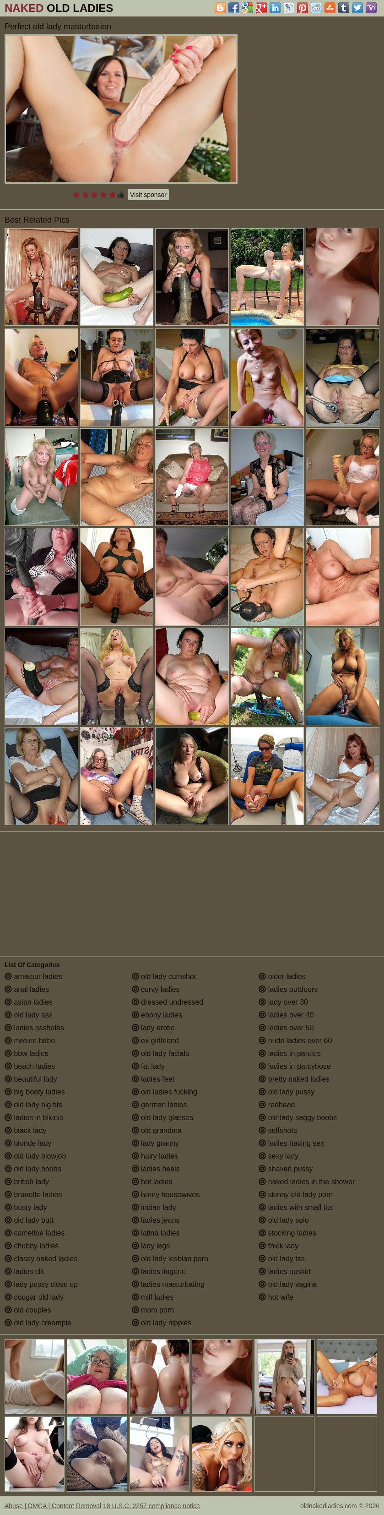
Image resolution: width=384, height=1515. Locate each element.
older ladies (282, 976)
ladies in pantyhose (294, 1066)
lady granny (155, 1143)
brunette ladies (33, 1194)
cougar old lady (34, 1297)
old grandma (157, 1130)
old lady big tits (33, 1105)
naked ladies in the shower (307, 1182)
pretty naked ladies (294, 1079)
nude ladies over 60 (295, 1041)
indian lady (154, 1207)
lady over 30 (283, 1002)
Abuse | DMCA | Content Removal (53, 1506)
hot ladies (152, 1182)
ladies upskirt (285, 1271)
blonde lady (28, 1143)
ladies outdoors (288, 989)
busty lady (26, 1207)
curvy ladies (156, 989)
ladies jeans (156, 1220)
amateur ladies (33, 976)
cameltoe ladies (35, 1233)
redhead (277, 1105)
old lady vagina (288, 1284)
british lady (27, 1182)
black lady (26, 1130)
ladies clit (24, 1271)
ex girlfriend (155, 1041)
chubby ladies (32, 1246)
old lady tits (281, 1259)
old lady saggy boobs (298, 1117)
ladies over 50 (286, 1028)
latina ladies (156, 1233)
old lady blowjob (35, 1156)
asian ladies (29, 1002)
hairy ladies (155, 1156)
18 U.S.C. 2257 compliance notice (151, 1506)
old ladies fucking (164, 1092)
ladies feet (153, 1079)
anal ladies (27, 989)
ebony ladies (157, 1015)
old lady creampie (38, 1323)
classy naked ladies (41, 1259)
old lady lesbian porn (170, 1259)
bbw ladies (27, 1053)
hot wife (276, 1297)
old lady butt (29, 1220)
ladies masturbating (168, 1284)
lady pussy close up (41, 1284)
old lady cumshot (164, 976)
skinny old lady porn (296, 1194)
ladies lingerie (159, 1271)
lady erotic (153, 1028)
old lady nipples (162, 1323)
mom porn (153, 1310)
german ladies (159, 1105)
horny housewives (166, 1194)
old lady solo (283, 1220)
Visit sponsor (148, 194)
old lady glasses (162, 1117)
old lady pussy (286, 1092)
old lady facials (160, 1053)
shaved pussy (286, 1169)
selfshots (278, 1130)
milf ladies (153, 1297)
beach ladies (30, 1066)
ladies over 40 (286, 1015)
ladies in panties (289, 1053)
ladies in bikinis (34, 1117)
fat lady (148, 1066)
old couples (28, 1310)
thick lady (278, 1246)
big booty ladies (35, 1092)
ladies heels (156, 1169)
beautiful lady (31, 1079)
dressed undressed (168, 1002)
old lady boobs (33, 1169)
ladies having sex (291, 1143)
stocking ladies (287, 1233)
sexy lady (278, 1156)
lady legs (151, 1246)
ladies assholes (34, 1028)
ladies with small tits (296, 1207)
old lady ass (29, 1015)
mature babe (30, 1041)
